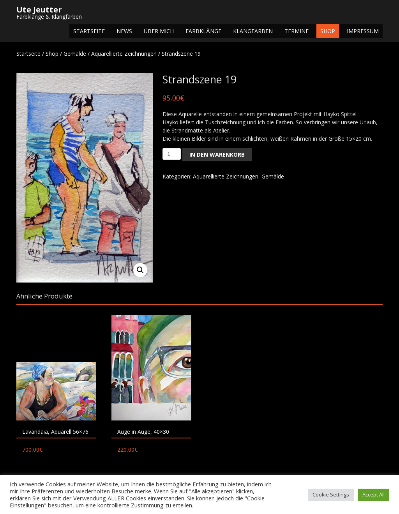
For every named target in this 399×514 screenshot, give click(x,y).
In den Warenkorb (217, 154)
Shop (327, 31)
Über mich (159, 31)
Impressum (363, 31)
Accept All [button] (373, 494)
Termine (296, 31)
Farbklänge (203, 31)
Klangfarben (253, 31)
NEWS (124, 31)
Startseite (89, 31)
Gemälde (75, 53)
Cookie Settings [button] (330, 494)
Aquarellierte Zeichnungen (124, 53)
